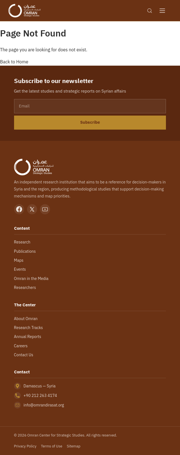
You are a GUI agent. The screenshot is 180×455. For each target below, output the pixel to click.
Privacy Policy (25, 446)
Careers (21, 345)
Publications (25, 251)
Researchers (25, 287)
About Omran (26, 318)
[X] (32, 209)
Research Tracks (28, 327)
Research (22, 242)
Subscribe (90, 122)
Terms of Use (51, 446)
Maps (19, 260)
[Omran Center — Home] (24, 10)
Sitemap (73, 446)
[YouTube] (45, 209)
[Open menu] (162, 11)
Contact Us (23, 354)
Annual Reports (27, 336)
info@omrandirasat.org (44, 405)
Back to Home (14, 62)
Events (20, 269)
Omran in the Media (31, 278)
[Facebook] (19, 209)
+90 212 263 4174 (40, 395)
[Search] (149, 11)
